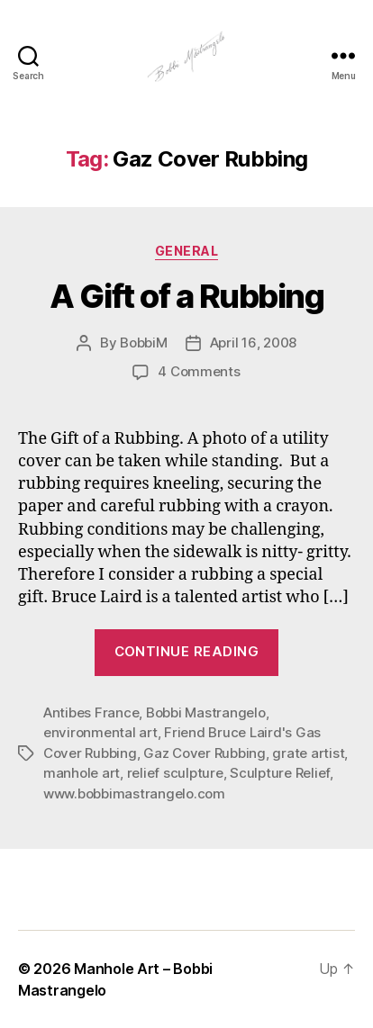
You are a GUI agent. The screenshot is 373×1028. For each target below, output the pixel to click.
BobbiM (143, 342)
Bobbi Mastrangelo (206, 712)
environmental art (100, 732)
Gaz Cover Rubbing (204, 753)
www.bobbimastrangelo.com (134, 793)
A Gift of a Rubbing (187, 296)
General (187, 250)
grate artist (308, 753)
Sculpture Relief (280, 772)
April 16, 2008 (253, 342)
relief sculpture (175, 772)
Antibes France (91, 712)
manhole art (81, 772)
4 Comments (199, 371)
